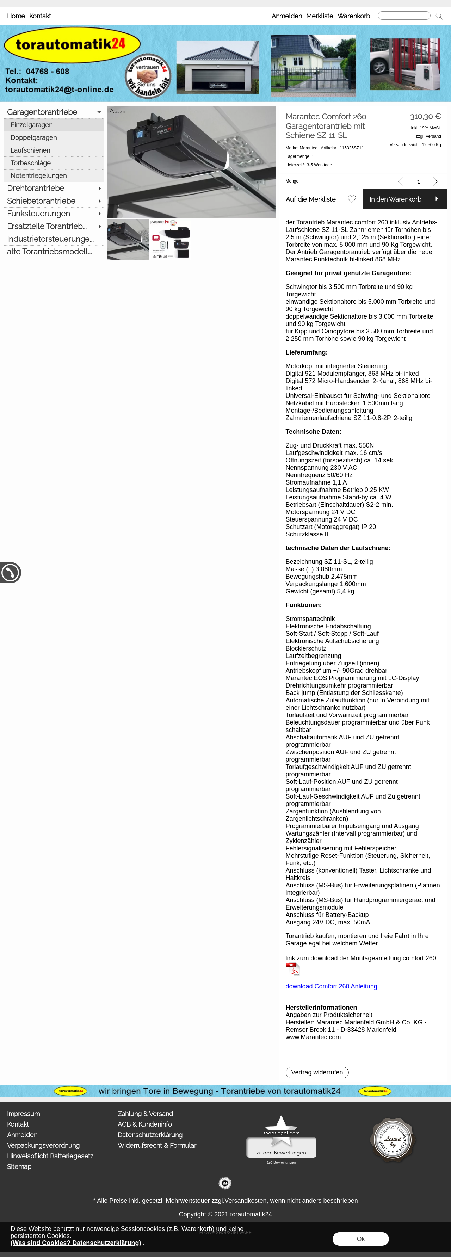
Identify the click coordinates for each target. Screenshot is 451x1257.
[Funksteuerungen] (54, 213)
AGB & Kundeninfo (145, 1124)
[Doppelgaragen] (54, 137)
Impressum (23, 1113)
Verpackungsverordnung (43, 1145)
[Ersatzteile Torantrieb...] (54, 226)
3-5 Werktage (309, 164)
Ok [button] (361, 1239)
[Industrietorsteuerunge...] (54, 239)
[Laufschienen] (54, 150)
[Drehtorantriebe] (54, 188)
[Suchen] (404, 15)
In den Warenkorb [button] (395, 199)
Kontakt (40, 16)
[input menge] (418, 181)
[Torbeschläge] (54, 162)
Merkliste (319, 16)
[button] (439, 16)
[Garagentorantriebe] (54, 112)
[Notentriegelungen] (54, 175)
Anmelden (287, 16)
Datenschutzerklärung (150, 1135)
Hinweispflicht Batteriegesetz (50, 1156)
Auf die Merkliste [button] (311, 199)
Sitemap (19, 1166)
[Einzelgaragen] (54, 124)
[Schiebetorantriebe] (54, 201)
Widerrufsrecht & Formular (157, 1145)
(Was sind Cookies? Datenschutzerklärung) (76, 1242)
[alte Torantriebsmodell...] (54, 251)
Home (16, 16)
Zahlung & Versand (145, 1113)
